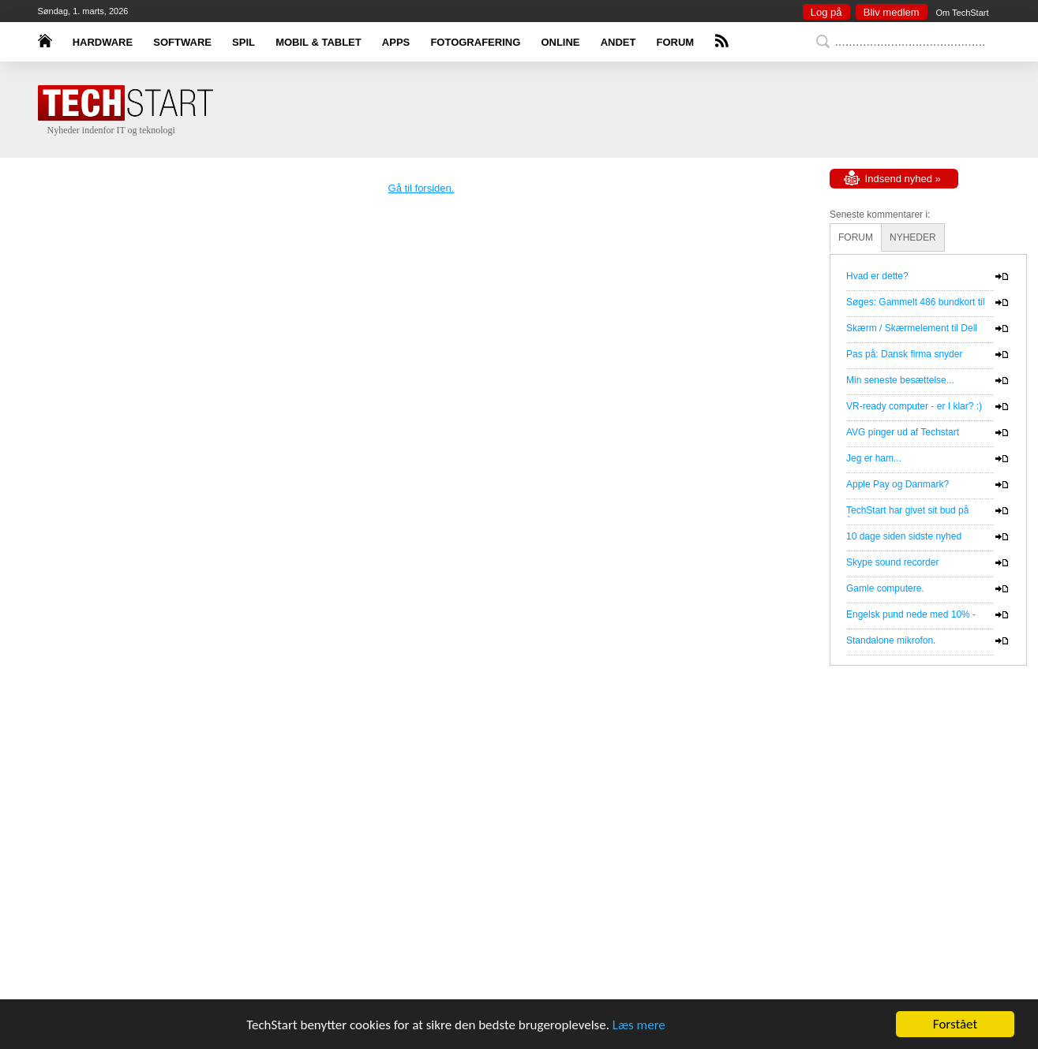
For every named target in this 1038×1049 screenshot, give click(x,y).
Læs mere (639, 1025)
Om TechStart (961, 12)
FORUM (676, 42)
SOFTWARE (182, 42)
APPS (396, 42)
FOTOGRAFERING (475, 42)
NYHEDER (913, 237)
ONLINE (560, 42)
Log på (826, 12)
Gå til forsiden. (421, 188)
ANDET (618, 42)
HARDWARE (103, 42)
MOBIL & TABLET (318, 42)
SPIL (243, 42)
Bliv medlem (892, 12)
